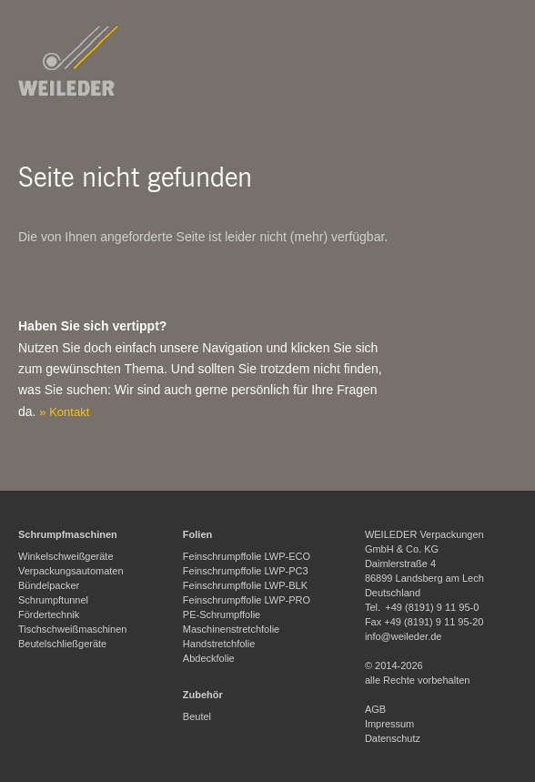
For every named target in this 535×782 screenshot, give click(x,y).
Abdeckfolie (209, 658)
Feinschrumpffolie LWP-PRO (246, 599)
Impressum (389, 723)
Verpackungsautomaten (71, 570)
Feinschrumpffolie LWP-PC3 (245, 570)
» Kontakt (64, 412)
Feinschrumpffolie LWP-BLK (245, 585)
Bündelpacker (48, 585)
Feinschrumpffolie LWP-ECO (246, 556)
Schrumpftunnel (53, 599)
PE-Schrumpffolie (221, 614)
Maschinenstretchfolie (231, 629)
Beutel (197, 716)
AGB (375, 709)
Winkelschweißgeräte (66, 556)
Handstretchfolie (219, 643)
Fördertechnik (48, 614)
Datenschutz (392, 738)
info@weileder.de (403, 636)
